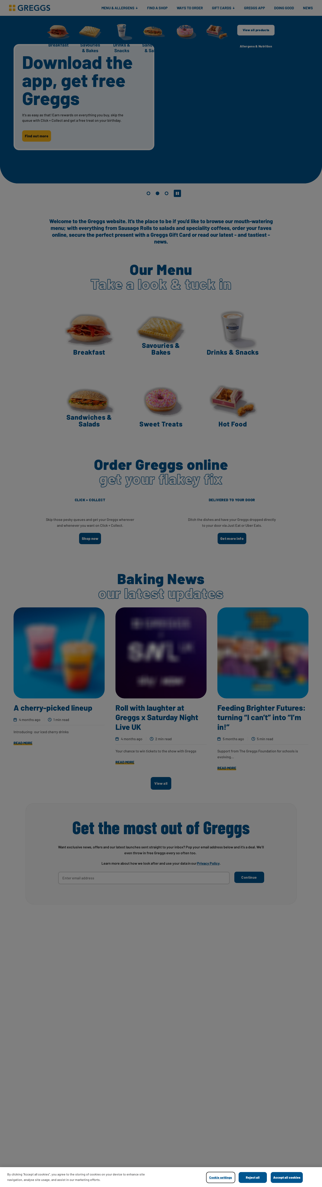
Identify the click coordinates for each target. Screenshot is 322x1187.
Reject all (253, 1177)
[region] (161, 1177)
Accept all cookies (286, 1177)
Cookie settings (220, 1177)
